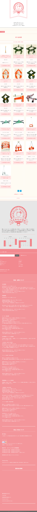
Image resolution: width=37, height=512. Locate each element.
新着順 (22, 41)
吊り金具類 (2, 31)
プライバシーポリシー (3, 271)
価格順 (19, 41)
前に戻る (18, 198)
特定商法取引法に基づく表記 (4, 269)
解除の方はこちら (24, 255)
